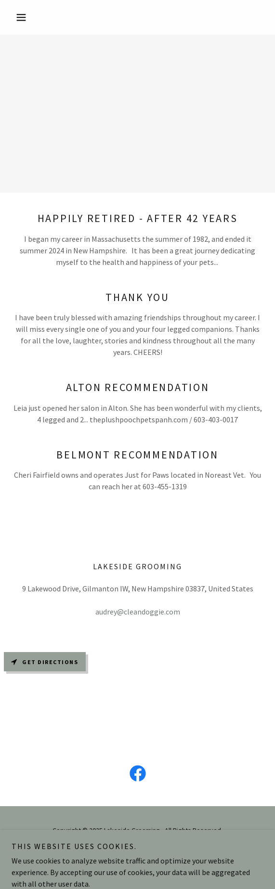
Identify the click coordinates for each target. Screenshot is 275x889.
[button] (30, 17)
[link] (137, 775)
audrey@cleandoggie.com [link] (137, 611)
